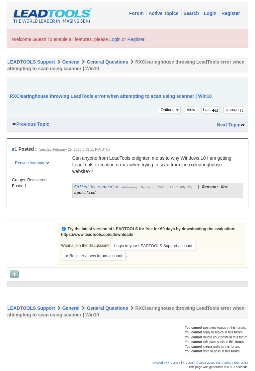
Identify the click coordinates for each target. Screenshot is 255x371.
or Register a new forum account (93, 256)
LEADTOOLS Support (31, 62)
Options (170, 109)
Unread (234, 109)
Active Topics (164, 13)
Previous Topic (32, 124)
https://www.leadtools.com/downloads (97, 234)
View (191, 109)
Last (210, 109)
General (70, 62)
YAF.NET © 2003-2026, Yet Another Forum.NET (215, 362)
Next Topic (228, 124)
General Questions (107, 62)
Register (230, 13)
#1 (14, 149)
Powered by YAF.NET (165, 362)
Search (191, 13)
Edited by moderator (97, 187)
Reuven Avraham (30, 163)
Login (211, 13)
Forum (137, 13)
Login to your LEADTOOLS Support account (153, 246)
